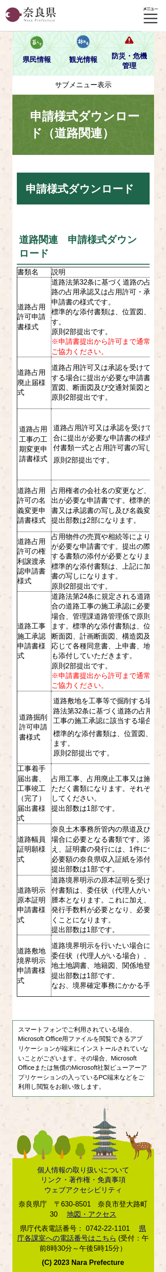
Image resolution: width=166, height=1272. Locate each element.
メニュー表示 (150, 15)
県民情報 (37, 59)
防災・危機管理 (129, 60)
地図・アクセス (91, 1214)
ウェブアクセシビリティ (83, 1190)
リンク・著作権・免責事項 (83, 1179)
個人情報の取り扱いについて (83, 1170)
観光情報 (83, 59)
